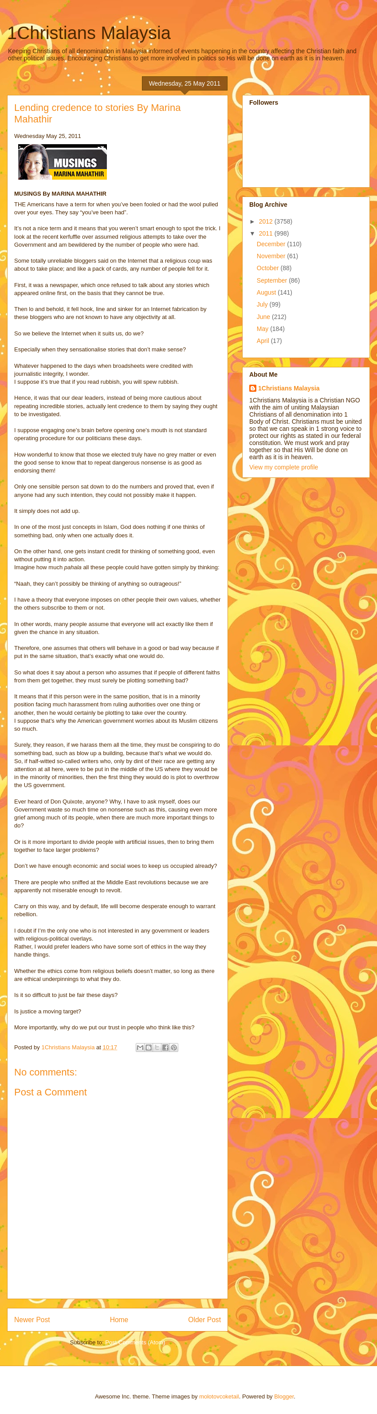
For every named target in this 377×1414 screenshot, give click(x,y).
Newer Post (32, 1319)
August (267, 292)
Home (119, 1319)
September (273, 280)
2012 (267, 221)
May (263, 328)
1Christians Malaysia (89, 33)
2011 (267, 233)
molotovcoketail (219, 1396)
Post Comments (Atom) (135, 1342)
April (264, 340)
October (269, 268)
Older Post (204, 1319)
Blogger (284, 1396)
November (272, 256)
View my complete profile (283, 467)
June (264, 316)
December (272, 244)
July (263, 304)
